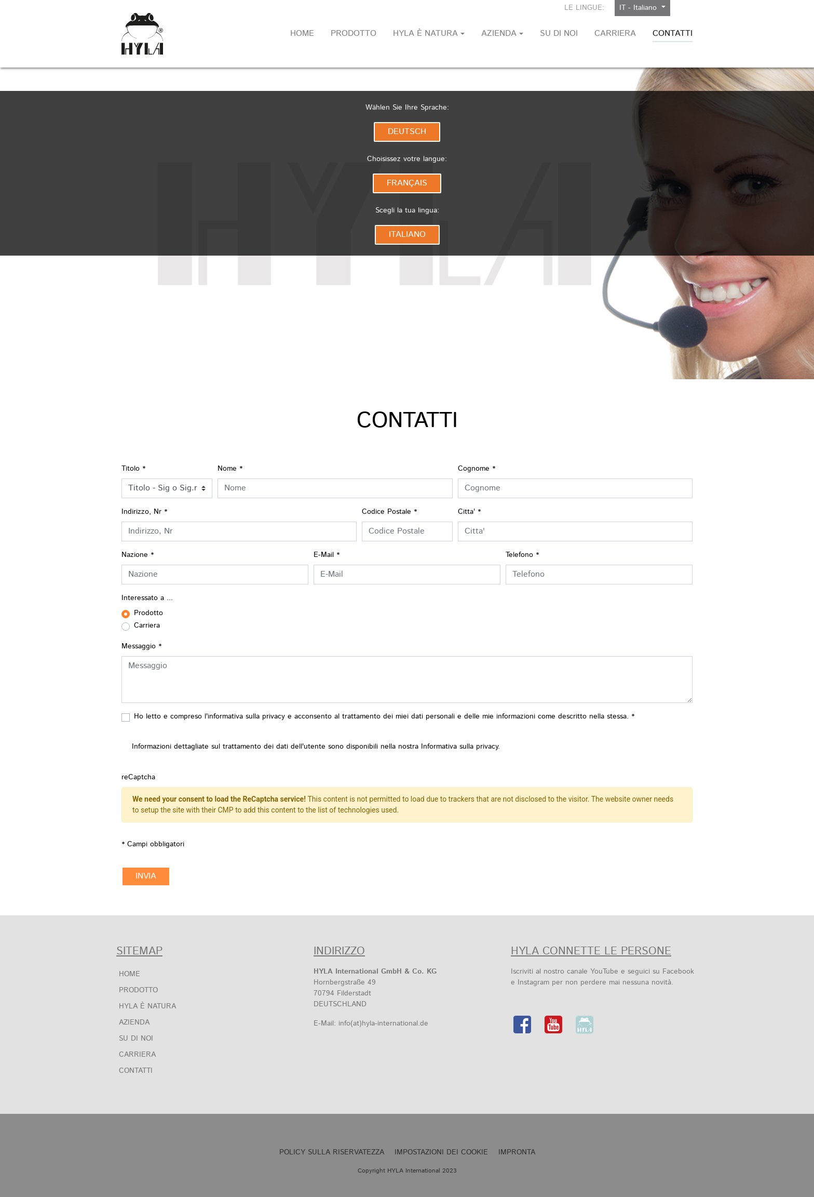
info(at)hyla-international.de (383, 1023)
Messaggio (141, 646)
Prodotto (138, 990)
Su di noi (136, 1038)
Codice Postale (389, 512)
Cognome (476, 468)
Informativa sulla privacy (459, 746)
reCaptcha (138, 777)
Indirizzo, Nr (144, 512)
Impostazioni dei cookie (441, 1152)
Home (129, 974)
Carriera (137, 1054)
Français (407, 183)
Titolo (133, 468)
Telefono (522, 555)
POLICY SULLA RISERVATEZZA (331, 1152)
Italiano (407, 235)
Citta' (469, 512)
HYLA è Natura (147, 1006)
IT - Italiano (639, 8)
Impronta (516, 1152)
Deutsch (407, 132)
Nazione (137, 555)
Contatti (136, 1071)
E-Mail (327, 555)
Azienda (134, 1022)
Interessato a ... (147, 598)
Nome (230, 468)
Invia (145, 876)
